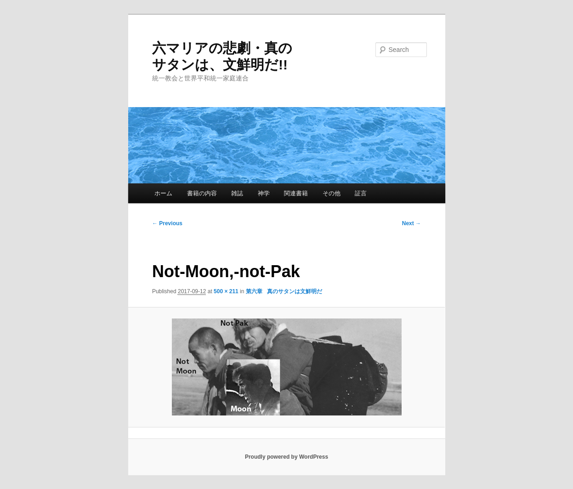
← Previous (167, 223)
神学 (264, 193)
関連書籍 (296, 193)
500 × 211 (226, 291)
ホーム (163, 193)
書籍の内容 (202, 193)
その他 (331, 193)
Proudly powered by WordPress (286, 457)
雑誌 (237, 193)
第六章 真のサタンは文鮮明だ (284, 291)
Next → (411, 223)
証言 (361, 193)
